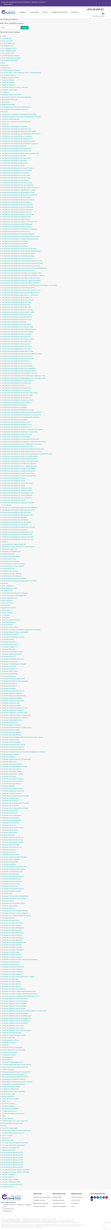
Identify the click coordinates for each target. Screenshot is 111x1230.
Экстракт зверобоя (8, 1174)
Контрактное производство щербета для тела (17, 532)
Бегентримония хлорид (10, 60)
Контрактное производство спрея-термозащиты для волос (21, 444)
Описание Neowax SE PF (10, 644)
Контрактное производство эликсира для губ (17, 534)
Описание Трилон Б (8, 908)
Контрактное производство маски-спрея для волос (19, 329)
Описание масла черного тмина (13, 827)
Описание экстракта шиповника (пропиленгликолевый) (20, 996)
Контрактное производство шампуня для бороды (18, 527)
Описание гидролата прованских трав (15, 708)
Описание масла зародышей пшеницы (15, 808)
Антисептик (7, 505)
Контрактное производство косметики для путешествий (20, 265)
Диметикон (5, 102)
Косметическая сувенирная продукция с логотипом (19, 581)
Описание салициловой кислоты (13, 888)
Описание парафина (9, 864)
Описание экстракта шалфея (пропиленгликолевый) (19, 993)
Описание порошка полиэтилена (13, 876)
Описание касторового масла (12, 764)
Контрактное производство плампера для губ (17, 400)
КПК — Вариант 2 (8, 586)
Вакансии (5, 65)
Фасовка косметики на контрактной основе (16, 1130)
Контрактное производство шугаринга (14, 529)
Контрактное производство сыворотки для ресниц (19, 476)
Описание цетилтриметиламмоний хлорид (16, 915)
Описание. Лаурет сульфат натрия (13, 1035)
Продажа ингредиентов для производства (16, 1072)
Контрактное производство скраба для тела (17, 427)
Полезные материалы (9, 1052)
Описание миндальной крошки (12, 840)
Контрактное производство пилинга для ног (16, 397)
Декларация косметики (9, 99)
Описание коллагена (9, 776)
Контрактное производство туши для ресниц (17, 498)
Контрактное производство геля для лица (16, 177)
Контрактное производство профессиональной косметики (21, 412)
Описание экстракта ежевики (12, 930)
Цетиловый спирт (8, 1140)
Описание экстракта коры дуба (12, 937)
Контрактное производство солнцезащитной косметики (20, 439)
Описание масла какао (9, 810)
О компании (34, 12)
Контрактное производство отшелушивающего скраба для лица (23, 375)
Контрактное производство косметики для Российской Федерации (24, 268)
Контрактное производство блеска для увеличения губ (20, 153)
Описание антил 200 (9, 666)
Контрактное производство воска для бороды (17, 168)
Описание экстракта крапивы (12, 945)
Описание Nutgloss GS (9, 647)
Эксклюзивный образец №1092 (12, 1167)
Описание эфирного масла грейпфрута (15, 632)
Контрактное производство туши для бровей (17, 495)
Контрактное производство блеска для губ (16, 148)
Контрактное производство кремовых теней (16, 319)
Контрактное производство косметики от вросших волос (21, 278)
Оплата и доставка (8, 1037)
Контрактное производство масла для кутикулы (18, 339)
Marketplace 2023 (8, 46)
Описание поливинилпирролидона (13, 869)
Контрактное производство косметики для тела (18, 270)
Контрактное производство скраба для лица (17, 424)
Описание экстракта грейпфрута (13, 928)
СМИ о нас (5, 1101)
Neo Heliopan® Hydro (9, 51)
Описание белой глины (10, 671)
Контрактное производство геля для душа (16, 175)
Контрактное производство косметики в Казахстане (19, 248)
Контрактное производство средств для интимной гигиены (21, 451)
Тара (3, 1116)
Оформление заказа (9, 1042)
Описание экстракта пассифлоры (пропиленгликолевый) (21, 629)
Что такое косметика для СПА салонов (15, 1142)
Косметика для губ (8, 554)
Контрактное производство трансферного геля (17, 493)
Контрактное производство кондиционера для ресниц (20, 239)
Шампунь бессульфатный (10, 1147)
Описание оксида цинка (10, 862)
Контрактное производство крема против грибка (18, 312)
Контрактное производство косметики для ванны (18, 253)
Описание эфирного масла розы (13, 1025)
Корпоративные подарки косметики (14, 544)
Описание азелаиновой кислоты (13, 659)
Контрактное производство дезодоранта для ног (18, 192)
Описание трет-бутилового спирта (13, 903)
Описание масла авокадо (10, 798)
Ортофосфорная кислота (10, 1040)
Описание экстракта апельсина (12, 923)
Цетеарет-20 (6, 1138)
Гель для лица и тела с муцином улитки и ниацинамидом (21, 72)
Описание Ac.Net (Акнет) (10, 634)
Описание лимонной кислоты (12, 793)
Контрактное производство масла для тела (16, 341)
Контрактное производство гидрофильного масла (19, 190)
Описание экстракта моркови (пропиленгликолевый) (19, 959)
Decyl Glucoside (7, 41)
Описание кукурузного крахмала (13, 791)
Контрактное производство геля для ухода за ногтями (20, 187)
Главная (22, 12)
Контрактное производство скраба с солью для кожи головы (22, 429)
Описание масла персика (10, 822)
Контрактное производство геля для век (15, 173)
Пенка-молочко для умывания (12, 1047)
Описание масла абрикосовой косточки (15, 796)
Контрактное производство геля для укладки (17, 182)
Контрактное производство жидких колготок (16, 212)
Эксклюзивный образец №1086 (12, 1152)
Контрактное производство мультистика (15, 361)
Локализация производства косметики (15, 593)
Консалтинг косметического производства (16, 121)
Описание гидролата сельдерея (13, 710)
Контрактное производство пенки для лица (16, 388)
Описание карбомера (9, 761)
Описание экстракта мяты (11, 962)
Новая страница (7, 612)
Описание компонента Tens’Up (12, 781)
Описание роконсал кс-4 (10, 886)
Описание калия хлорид (10, 754)
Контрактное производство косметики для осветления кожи (22, 261)
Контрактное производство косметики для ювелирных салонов (23, 275)
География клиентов (9, 75)
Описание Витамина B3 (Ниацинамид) (15, 681)
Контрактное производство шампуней (14, 524)
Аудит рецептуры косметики (11, 58)
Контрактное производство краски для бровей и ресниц (21, 292)
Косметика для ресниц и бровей (13, 566)
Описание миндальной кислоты (12, 837)
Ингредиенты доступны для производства (16, 107)
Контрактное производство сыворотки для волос (18, 471)
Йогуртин (5, 112)
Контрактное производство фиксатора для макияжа (19, 507)
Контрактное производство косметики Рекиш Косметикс (21, 283)
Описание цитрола (8, 918)
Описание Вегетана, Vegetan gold (13, 678)
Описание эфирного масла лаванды (14, 1006)
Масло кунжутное (8, 603)
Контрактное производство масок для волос (17, 346)
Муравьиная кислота (9, 607)
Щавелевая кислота (8, 1150)
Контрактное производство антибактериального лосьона (21, 134)
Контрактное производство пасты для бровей (17, 380)
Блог (3, 63)
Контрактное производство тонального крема (17, 483)
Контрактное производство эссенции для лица (17, 539)
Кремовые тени (7, 590)
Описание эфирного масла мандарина (15, 1013)
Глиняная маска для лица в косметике (15, 87)
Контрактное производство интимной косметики (18, 234)
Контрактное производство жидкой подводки (17, 224)
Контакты (74, 12)
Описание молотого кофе (10, 845)
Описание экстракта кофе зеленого (14, 942)
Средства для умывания (10, 1108)
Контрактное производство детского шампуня (17, 204)
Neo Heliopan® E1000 (9, 48)
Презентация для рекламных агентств (15, 1067)
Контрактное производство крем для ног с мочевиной (20, 295)
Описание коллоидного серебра (13, 779)
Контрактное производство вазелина (14, 160)
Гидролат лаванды (8, 85)
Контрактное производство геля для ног (15, 180)
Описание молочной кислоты (12, 847)
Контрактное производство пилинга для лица (17, 395)
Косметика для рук (8, 568)
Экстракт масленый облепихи (12, 1184)
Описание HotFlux (8, 639)
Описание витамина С (9, 686)
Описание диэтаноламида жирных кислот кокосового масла (22, 737)
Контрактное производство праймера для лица (18, 410)
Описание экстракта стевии (11, 981)
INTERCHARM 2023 (8, 43)
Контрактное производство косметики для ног (17, 258)
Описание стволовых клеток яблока (14, 898)
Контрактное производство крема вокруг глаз (17, 297)
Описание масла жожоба (10, 805)
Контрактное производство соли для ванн (16, 436)
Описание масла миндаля (11, 818)
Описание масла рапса (10, 627)
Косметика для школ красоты (12, 576)
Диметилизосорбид (8, 104)
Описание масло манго (10, 830)
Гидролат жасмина (8, 82)
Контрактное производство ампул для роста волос (19, 131)
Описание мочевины (9, 849)
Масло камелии (7, 600)
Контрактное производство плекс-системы (16, 402)
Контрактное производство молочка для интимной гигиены (22, 353)
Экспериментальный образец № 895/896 (16, 1169)
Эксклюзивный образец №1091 (12, 1164)
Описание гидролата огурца (11, 705)
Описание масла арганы (10, 800)
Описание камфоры (8, 757)
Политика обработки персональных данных (16, 1064)
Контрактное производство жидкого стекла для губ (19, 222)
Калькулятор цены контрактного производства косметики (21, 116)
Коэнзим (5, 583)
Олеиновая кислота (8, 622)
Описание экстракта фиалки (11, 986)
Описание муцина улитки (10, 854)
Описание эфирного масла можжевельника (16, 1016)
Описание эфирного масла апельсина (15, 998)
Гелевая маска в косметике (11, 70)
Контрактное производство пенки (13, 385)
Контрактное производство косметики (14, 126)
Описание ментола (8, 835)
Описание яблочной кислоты (11, 1033)
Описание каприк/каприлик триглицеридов (16, 759)
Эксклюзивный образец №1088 (12, 1157)
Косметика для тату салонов (11, 573)
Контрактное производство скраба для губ (16, 422)
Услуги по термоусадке (10, 1128)
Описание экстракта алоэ (10, 920)
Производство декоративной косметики (15, 1077)
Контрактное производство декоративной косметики (19, 195)
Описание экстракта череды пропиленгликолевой (19, 991)
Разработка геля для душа (11, 1086)
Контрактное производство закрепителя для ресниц (19, 229)
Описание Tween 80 (8, 656)
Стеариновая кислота (9, 1111)
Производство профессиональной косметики (17, 1081)
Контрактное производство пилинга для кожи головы (20, 393)
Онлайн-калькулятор (59, 12)
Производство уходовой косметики (13, 1084)
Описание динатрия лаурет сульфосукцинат (17, 727)
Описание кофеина (8, 786)
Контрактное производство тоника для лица (17, 488)
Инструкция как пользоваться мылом (14, 109)
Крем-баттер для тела (9, 588)
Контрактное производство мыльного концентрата (19, 368)
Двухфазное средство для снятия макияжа (16, 97)
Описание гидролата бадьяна (12, 693)
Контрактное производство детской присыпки (17, 209)
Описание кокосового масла (11, 769)
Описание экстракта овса (10, 964)
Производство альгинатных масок (13, 1074)
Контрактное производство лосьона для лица (17, 327)
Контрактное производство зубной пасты (16, 231)
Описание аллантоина (9, 661)
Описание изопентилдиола (11, 742)
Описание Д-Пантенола (10, 722)
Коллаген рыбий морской (10, 119)
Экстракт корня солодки (10, 1179)
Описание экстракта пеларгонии (13, 967)
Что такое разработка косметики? (13, 1145)
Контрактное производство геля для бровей (17, 170)
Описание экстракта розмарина (12, 971)
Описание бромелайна (9, 673)
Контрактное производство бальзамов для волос (18, 141)
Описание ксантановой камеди (12, 788)
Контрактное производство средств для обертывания (20, 456)
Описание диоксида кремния (11, 732)
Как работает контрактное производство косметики (19, 114)
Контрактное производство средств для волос (17, 446)
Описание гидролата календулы (13, 700)
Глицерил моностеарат (10, 90)
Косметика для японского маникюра (14, 578)
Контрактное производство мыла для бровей (17, 366)
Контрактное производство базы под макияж (17, 136)
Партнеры (5, 1045)
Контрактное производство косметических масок (18, 287)
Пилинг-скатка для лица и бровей (13, 1050)
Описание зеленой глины (10, 739)
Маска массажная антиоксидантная (14, 595)
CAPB (4, 36)
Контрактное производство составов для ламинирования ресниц (24, 441)
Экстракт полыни (8, 1187)
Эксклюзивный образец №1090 (12, 1162)
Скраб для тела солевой (10, 1099)
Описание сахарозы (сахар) (11, 891)
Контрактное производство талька (13, 478)
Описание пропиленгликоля (11, 879)
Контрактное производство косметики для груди (18, 256)
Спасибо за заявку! (8, 1103)
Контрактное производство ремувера (14, 419)
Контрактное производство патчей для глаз (16, 383)
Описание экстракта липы (11, 952)
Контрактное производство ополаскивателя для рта (19, 373)
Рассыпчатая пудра (8, 1094)
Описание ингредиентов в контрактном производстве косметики (23, 752)
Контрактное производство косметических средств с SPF (21, 290)
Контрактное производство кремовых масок (17, 317)
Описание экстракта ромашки (12, 974)
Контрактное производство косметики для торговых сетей (21, 273)
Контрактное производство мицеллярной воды (17, 351)
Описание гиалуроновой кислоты (13, 691)
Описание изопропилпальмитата (13, 747)
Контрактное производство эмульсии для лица (18, 537)
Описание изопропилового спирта (13, 744)
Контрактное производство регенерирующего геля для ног (21, 415)
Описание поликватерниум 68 (12, 871)
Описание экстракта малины (11, 954)
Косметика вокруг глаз (9, 549)
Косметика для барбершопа (11, 551)
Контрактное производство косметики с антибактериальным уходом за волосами (29, 285)
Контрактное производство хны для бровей (16, 522)
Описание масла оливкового (11, 820)
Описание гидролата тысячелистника (14, 712)
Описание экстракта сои (10, 979)
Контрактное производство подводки (14, 405)
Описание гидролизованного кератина (15, 717)
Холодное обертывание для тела (13, 1133)
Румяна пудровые (8, 1096)
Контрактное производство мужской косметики (18, 358)
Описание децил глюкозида (11, 725)
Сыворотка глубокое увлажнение (13, 1113)
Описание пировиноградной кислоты (14, 866)
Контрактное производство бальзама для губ (17, 138)
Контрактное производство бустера (14, 156)
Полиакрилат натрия (9, 1055)
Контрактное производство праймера (14, 407)
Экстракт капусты (8, 1177)
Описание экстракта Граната (11, 925)
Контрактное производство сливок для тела (17, 434)
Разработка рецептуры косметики (13, 1091)
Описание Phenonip (8, 649)
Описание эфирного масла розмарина (15, 1023)
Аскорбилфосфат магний (10, 55)
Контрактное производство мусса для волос (17, 363)
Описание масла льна (9, 813)
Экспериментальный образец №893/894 (15, 1172)
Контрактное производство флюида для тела (17, 515)
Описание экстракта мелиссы (12, 957)
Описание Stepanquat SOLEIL (12, 654)
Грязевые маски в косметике (11, 94)
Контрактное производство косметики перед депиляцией (21, 280)
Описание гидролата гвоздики (12, 698)
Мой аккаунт (6, 605)
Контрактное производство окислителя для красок (19, 370)
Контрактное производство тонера (13, 485)
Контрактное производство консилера (15, 241)
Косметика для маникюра (10, 561)
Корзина (4, 541)
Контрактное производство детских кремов (16, 197)
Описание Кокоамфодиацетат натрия (14, 766)
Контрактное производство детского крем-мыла (18, 199)
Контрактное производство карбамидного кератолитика (21, 236)
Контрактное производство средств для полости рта (19, 458)
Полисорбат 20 (7, 1059)
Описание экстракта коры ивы (12, 940)
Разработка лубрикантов (10, 1089)
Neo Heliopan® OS (8, 53)
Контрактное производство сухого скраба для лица (19, 466)
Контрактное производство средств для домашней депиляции (23, 449)
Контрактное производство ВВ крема (14, 163)
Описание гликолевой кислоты (12, 720)
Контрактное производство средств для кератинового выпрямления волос (27, 454)
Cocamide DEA (7, 38)
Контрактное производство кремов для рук (16, 314)
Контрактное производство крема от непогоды (17, 309)
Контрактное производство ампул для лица (16, 129)
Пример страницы (8, 1069)
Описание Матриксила (9, 832)
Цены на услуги (7, 1135)
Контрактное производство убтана (13, 500)
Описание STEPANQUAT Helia (12, 651)
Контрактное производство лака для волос (16, 324)
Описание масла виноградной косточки (15, 803)
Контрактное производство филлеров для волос (18, 510)
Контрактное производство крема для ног (16, 305)
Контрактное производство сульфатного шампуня (19, 463)
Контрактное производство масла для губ (16, 336)
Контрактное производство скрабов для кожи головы (20, 432)
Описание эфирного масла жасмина (14, 1003)
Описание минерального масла (12, 842)
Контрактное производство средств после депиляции (20, 461)
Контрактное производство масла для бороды (17, 331)
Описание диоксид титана (11, 730)
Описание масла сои (9, 825)
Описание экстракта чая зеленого (13, 989)
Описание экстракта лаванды (12, 947)
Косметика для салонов (10, 571)
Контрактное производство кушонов (14, 322)
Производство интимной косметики (14, 1079)
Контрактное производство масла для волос (17, 334)
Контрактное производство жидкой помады (16, 226)
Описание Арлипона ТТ (10, 669)
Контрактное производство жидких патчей (16, 217)
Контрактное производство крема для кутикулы (18, 300)
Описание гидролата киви (10, 703)
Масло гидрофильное (9, 598)
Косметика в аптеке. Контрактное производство (18, 546)
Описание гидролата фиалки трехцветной (16, 715)
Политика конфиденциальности (12, 1062)
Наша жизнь (6, 610)
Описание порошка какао (10, 874)
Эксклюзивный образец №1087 (12, 1155)
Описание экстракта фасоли (11, 984)
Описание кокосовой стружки (12, 771)
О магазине (6, 617)
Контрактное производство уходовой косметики (18, 502)
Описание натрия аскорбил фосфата (14, 857)
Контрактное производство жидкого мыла (16, 219)
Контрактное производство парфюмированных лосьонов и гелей (24, 378)
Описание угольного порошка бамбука (15, 910)
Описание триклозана (9, 906)
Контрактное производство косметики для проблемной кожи (22, 263)
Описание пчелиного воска (11, 884)
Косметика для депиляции (11, 556)
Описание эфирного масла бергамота (15, 1001)
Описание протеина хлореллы (12, 881)
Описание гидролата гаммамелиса (13, 695)
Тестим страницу (7, 1118)
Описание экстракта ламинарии (13, 950)
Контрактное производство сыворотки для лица (18, 473)
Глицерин (5, 92)
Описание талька (8, 901)
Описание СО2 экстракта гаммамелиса (15, 896)
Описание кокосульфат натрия (12, 774)
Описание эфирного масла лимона (14, 1008)
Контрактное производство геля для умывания (17, 185)
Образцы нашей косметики (11, 620)
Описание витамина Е (9, 683)
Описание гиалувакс (9, 688)
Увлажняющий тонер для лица (12, 1123)
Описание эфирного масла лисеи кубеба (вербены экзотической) (24, 1011)
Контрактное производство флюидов (14, 517)
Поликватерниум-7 (8, 1057)
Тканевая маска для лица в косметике (15, 1121)
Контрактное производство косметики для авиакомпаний (21, 251)
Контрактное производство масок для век (16, 344)
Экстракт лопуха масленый (11, 1182)
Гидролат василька (8, 80)
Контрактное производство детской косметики (17, 207)
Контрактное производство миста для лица (16, 349)
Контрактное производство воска (13, 165)
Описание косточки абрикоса (12, 783)
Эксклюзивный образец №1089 (12, 1160)
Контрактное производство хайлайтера (15, 520)
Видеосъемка (6, 68)
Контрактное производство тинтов (13, 480)
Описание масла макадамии (11, 815)
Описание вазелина (8, 676)
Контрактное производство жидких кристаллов (18, 214)
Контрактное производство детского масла (16, 202)
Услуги (44, 12)
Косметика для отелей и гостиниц (13, 564)
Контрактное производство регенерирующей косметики (20, 417)
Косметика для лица (9, 559)
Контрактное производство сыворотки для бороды (19, 468)
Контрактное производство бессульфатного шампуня (20, 143)
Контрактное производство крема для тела (16, 307)
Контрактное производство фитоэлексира (16, 512)
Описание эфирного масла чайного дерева (16, 1030)
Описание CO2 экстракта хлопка (13, 637)
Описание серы (7, 893)
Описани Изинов (7, 625)
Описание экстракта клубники (12, 935)
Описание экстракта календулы (12, 932)
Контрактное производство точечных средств (17, 490)
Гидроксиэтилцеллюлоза (10, 77)
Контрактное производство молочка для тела (17, 356)
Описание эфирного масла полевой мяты (16, 1020)
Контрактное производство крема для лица (16, 302)
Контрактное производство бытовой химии (16, 158)
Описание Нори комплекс (10, 859)
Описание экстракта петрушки (12, 969)
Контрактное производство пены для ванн (16, 390)
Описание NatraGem (9, 642)
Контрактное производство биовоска (14, 146)
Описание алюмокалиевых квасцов (14, 664)
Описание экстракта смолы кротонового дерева (18, 976)
